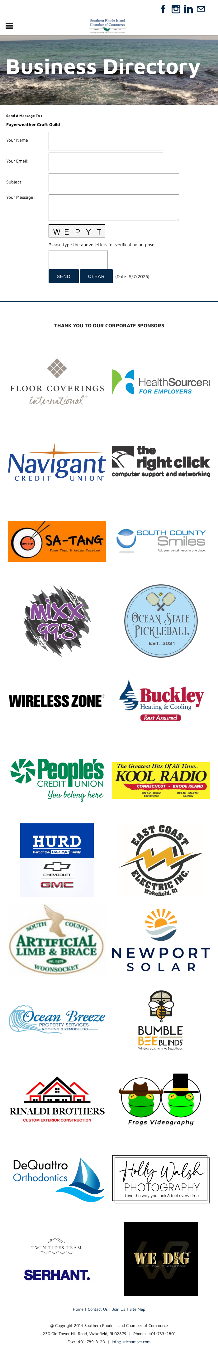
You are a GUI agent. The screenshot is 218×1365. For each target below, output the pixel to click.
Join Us (118, 1309)
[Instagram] (176, 9)
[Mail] (201, 9)
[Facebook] (163, 9)
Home (78, 1309)
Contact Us (98, 1309)
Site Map (137, 1309)
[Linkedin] (188, 9)
